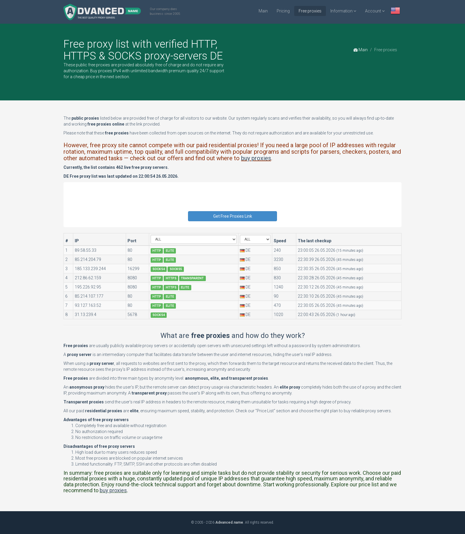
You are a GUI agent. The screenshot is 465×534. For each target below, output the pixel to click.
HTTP (156, 251)
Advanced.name (229, 522)
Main (263, 11)
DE (248, 250)
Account (375, 11)
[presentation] (233, 199)
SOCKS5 (176, 269)
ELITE (170, 251)
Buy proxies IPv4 (105, 70)
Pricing (283, 11)
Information (343, 11)
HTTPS (171, 278)
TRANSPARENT (192, 278)
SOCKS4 (158, 269)
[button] (395, 11)
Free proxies (310, 11)
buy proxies (256, 158)
